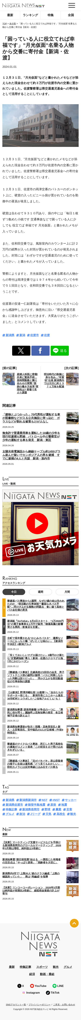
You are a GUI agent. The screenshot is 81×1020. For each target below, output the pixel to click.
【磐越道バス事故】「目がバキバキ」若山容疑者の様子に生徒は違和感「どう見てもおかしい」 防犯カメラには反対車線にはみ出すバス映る (35, 763)
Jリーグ (35, 814)
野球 (47, 809)
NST (44, 800)
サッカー (70, 800)
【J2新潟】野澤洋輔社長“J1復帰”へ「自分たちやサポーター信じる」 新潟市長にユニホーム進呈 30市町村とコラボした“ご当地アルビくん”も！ (36, 695)
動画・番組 (47, 974)
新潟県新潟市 (28, 800)
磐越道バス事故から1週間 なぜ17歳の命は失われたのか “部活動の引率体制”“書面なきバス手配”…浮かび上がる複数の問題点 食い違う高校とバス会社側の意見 (35, 605)
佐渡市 (34, 335)
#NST (56, 800)
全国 (71, 15)
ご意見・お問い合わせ (64, 1004)
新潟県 (10, 335)
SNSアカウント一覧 (16, 1004)
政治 (22, 814)
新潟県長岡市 (30, 809)
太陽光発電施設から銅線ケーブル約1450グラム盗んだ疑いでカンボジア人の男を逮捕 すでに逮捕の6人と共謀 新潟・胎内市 (31, 455)
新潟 (22, 335)
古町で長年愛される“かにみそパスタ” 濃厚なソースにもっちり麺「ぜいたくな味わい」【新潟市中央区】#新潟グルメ (35, 641)
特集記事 (11, 809)
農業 (58, 809)
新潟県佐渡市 (14, 804)
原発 (53, 804)
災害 (69, 809)
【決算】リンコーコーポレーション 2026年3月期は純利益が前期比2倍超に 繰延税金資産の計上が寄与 (31, 890)
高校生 (61, 814)
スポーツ (42, 967)
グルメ (10, 814)
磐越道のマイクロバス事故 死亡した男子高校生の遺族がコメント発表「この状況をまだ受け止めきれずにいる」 (35, 747)
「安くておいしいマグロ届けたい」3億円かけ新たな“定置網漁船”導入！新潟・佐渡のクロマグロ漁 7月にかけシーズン (36, 658)
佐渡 (47, 335)
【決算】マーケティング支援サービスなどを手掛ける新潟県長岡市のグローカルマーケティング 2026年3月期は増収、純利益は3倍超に (31, 845)
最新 (10, 15)
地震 (64, 804)
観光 (73, 814)
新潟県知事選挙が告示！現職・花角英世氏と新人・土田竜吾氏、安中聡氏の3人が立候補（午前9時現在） (35, 729)
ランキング (30, 15)
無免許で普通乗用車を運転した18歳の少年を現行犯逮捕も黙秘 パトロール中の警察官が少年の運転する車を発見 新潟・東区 (31, 436)
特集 (51, 15)
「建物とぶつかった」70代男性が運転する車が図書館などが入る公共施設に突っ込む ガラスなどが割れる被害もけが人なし (31, 418)
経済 (32, 974)
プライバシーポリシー (39, 1004)
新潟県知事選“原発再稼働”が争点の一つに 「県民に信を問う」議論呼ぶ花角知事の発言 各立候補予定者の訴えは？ (35, 712)
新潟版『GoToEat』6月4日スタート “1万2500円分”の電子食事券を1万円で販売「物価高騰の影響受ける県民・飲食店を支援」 (35, 624)
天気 (48, 814)
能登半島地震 (36, 804)
